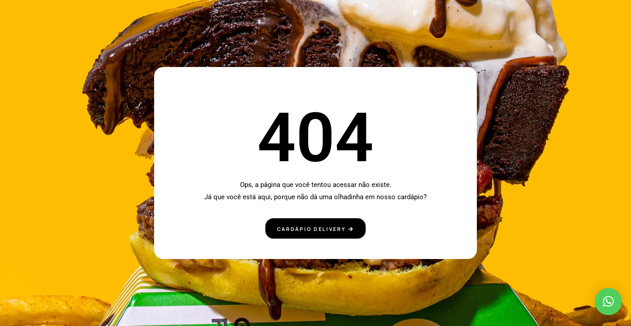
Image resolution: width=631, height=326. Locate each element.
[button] (608, 301)
